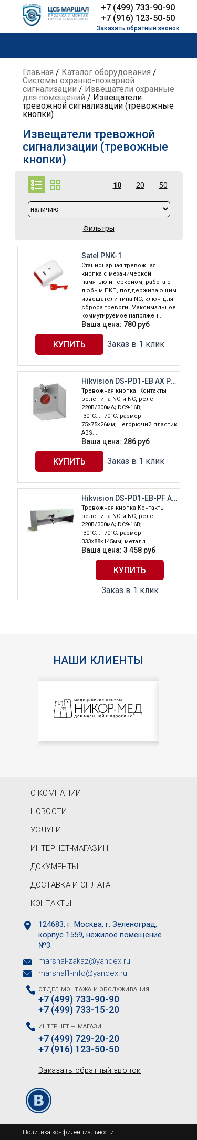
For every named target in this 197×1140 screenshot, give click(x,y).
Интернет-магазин (69, 848)
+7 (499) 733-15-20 (78, 1010)
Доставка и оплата (70, 885)
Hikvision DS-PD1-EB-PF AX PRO (129, 498)
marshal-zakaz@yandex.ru (84, 961)
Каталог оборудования (106, 72)
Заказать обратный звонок (138, 28)
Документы (54, 866)
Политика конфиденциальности (68, 1132)
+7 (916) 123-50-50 (138, 18)
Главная (38, 72)
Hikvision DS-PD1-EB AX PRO (129, 381)
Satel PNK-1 (101, 255)
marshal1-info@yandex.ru (82, 973)
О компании (55, 793)
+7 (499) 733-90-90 (138, 8)
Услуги (45, 830)
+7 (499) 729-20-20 (78, 1038)
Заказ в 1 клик (135, 344)
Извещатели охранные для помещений (98, 93)
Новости (48, 811)
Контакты (50, 903)
